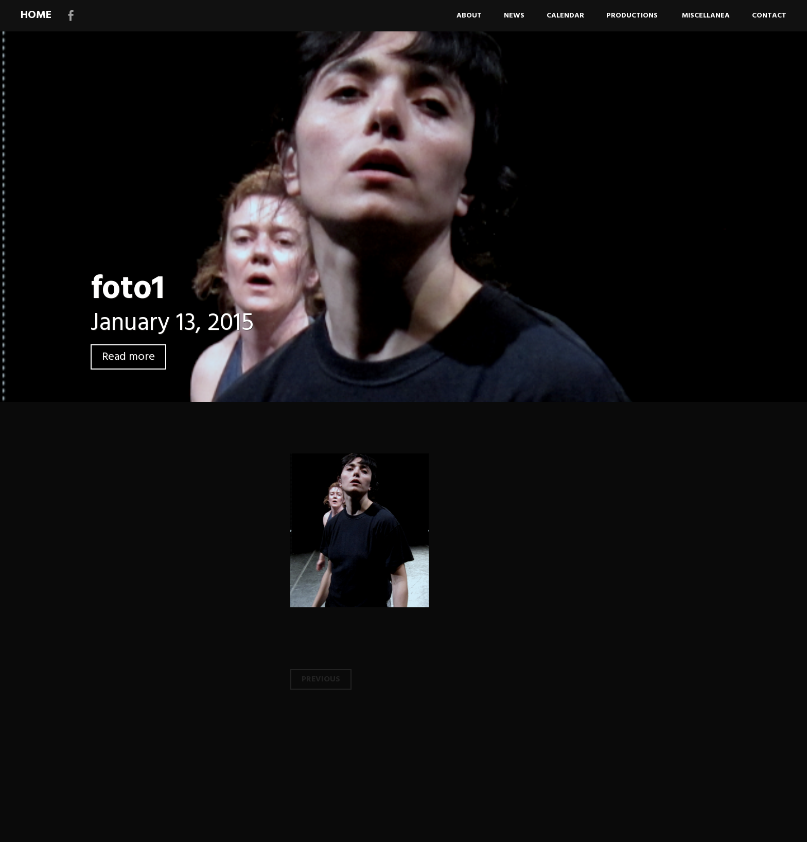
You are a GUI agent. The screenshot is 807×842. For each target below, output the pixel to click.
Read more (128, 357)
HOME (36, 15)
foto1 (128, 289)
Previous (321, 679)
